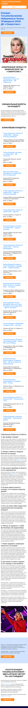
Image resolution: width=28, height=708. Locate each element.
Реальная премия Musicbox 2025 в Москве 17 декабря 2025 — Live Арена (12, 285)
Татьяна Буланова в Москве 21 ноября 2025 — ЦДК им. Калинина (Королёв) (13, 192)
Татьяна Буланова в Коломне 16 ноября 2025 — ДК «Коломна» (12, 154)
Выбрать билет (8, 32)
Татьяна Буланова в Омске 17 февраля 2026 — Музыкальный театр (13, 398)
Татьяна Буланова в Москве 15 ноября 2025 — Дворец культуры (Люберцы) (13, 134)
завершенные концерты (6, 695)
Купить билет (9, 92)
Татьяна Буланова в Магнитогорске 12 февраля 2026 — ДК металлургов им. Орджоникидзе (12, 361)
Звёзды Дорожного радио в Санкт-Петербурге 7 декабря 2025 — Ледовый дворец (12, 265)
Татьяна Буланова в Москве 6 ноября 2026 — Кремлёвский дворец (12, 418)
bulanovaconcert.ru (21, 459)
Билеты (14, 7)
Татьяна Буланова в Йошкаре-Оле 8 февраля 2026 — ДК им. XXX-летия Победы (13, 341)
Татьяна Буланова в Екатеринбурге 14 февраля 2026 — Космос (12, 381)
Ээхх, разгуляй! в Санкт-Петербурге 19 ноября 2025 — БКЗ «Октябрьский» (13, 173)
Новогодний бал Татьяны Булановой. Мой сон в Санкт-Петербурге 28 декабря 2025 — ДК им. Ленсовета (12, 305)
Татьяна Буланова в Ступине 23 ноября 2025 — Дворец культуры (12, 227)
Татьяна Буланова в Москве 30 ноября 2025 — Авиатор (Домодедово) (13, 246)
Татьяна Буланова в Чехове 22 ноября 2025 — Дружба (12, 210)
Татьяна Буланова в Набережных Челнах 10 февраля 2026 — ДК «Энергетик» (11, 79)
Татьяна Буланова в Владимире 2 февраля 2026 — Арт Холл (13, 324)
